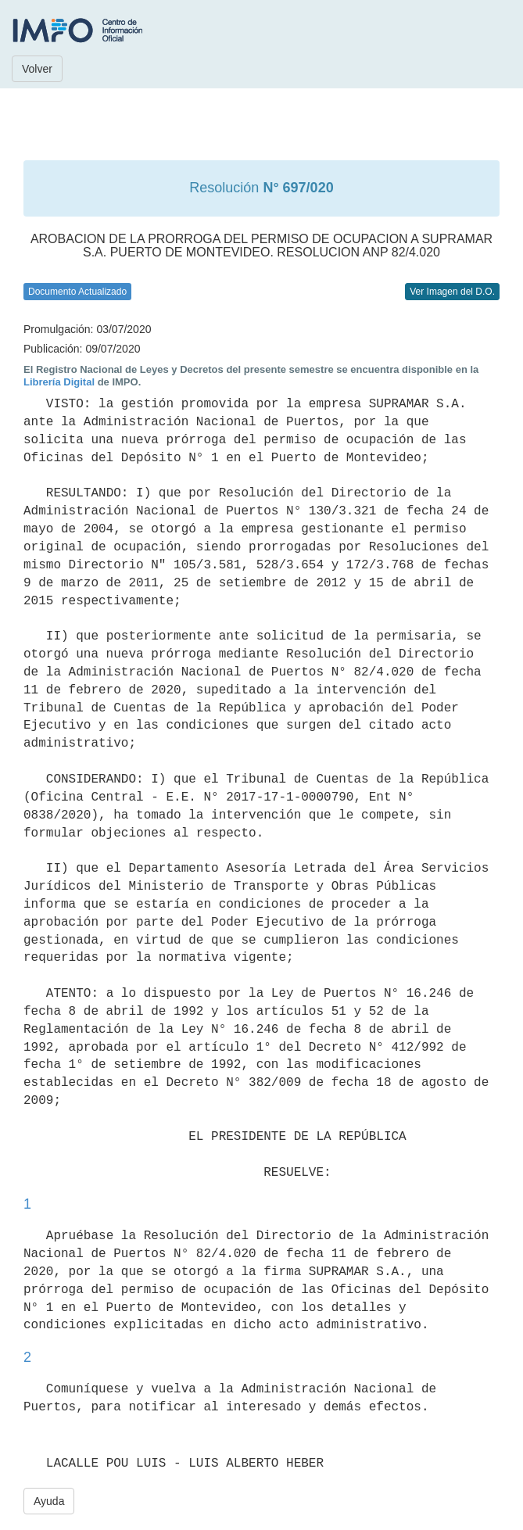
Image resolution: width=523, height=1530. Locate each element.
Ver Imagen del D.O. (452, 291)
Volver (37, 69)
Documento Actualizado (77, 291)
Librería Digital (59, 382)
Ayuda (49, 1501)
